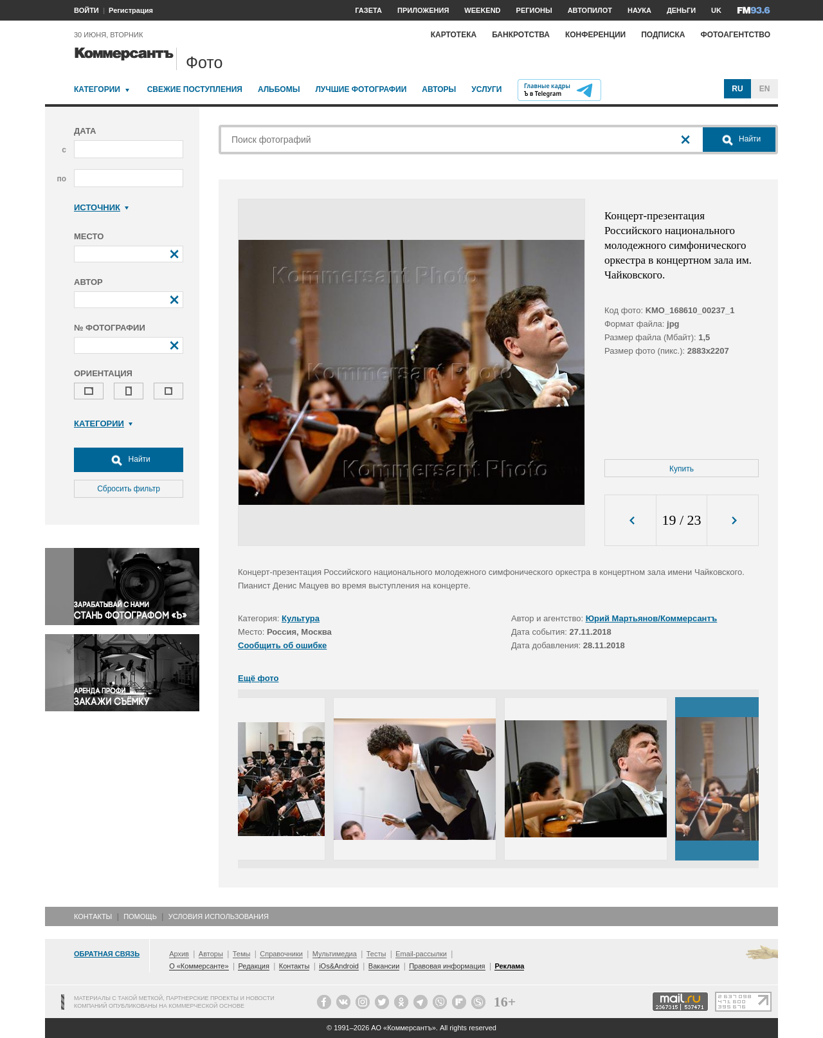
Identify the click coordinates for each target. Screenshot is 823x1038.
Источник (101, 207)
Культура (301, 618)
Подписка (663, 34)
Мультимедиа (334, 954)
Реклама (509, 966)
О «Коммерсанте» (198, 966)
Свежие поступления (194, 89)
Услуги (486, 89)
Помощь (140, 916)
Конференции (595, 34)
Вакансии (384, 966)
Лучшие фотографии (360, 89)
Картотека (454, 34)
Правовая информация (447, 966)
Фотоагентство (735, 34)
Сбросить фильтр (128, 488)
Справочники (281, 954)
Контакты (93, 916)
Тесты (376, 954)
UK (716, 10)
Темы (242, 954)
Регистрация (131, 10)
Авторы (439, 89)
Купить (681, 468)
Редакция (253, 966)
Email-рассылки (421, 954)
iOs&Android (339, 966)
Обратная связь (107, 954)
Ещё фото (258, 678)
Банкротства (521, 34)
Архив (179, 954)
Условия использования (218, 916)
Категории (97, 89)
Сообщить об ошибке (282, 645)
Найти (128, 459)
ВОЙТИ (86, 10)
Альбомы (279, 89)
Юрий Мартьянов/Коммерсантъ (652, 618)
